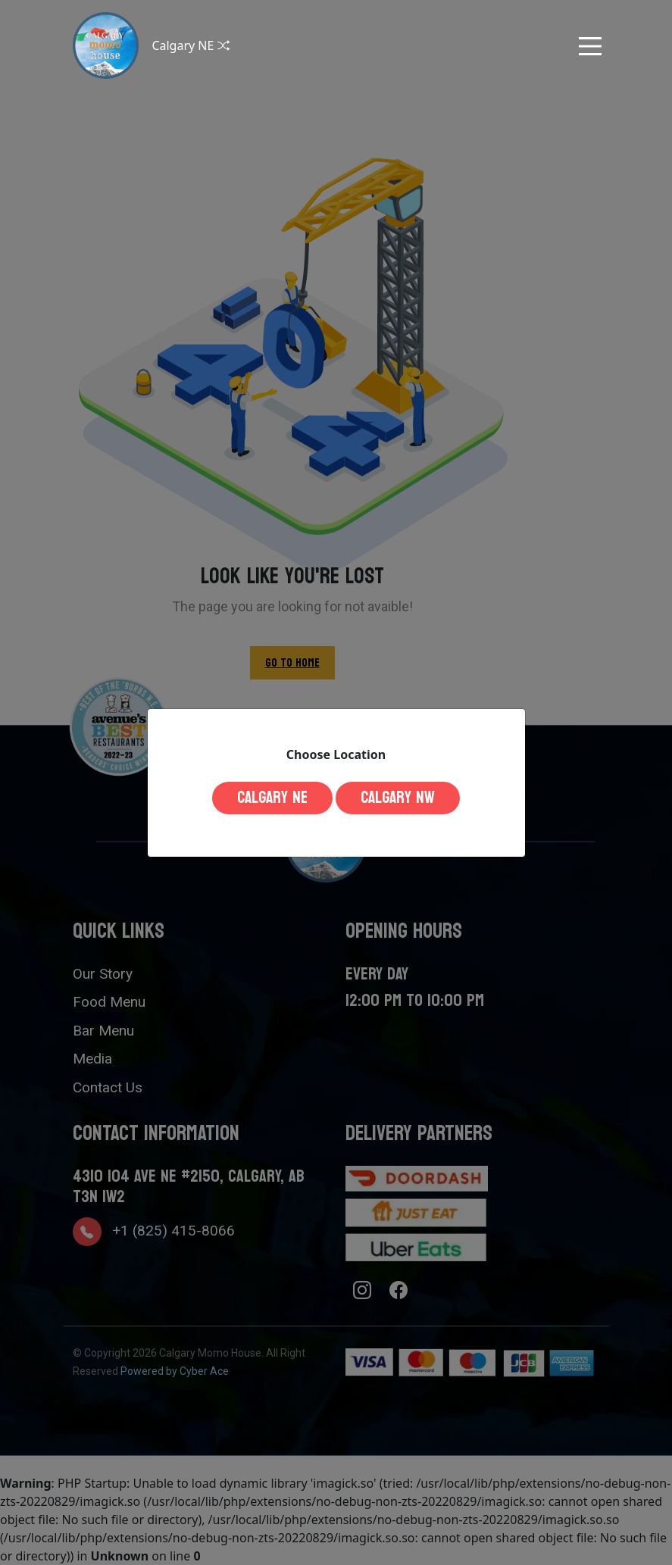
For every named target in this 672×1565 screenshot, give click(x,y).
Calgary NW (398, 797)
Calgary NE (272, 797)
